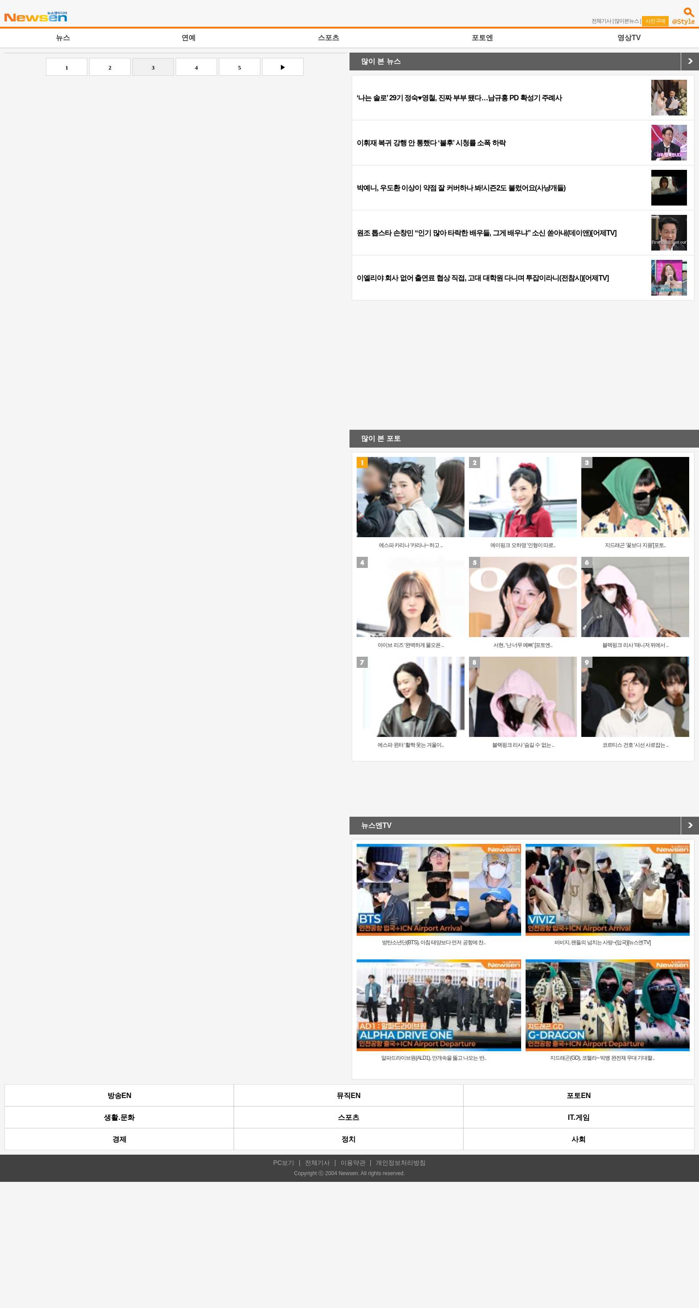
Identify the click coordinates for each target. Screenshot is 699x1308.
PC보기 (283, 1162)
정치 (348, 1139)
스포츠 (328, 37)
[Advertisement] (174, 147)
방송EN (119, 1095)
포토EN (579, 1095)
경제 (119, 1139)
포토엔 (482, 37)
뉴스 (63, 37)
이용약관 (353, 1162)
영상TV (629, 37)
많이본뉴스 (626, 21)
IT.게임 (579, 1117)
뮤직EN (349, 1095)
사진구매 (655, 21)
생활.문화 (119, 1117)
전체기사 (601, 21)
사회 (579, 1139)
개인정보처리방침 (401, 1162)
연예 (188, 37)
